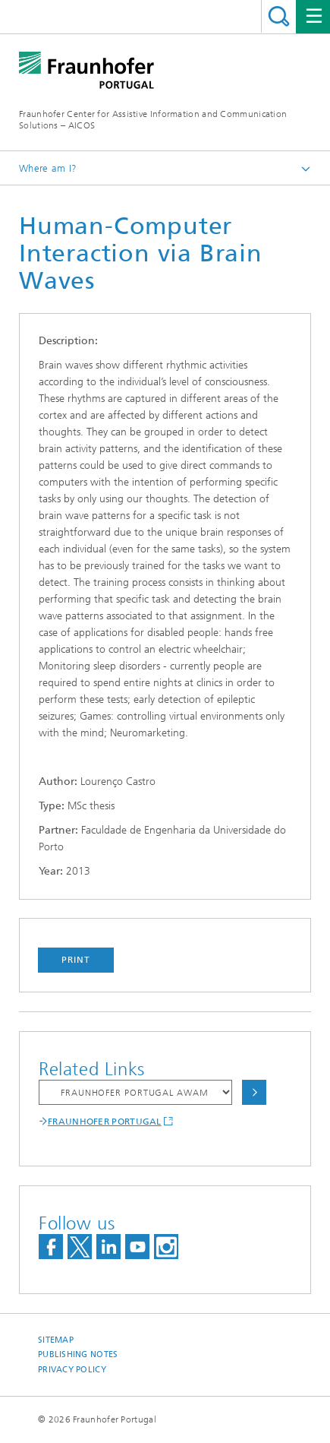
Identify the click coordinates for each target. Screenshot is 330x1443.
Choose (254, 1092)
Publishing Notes (78, 1354)
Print (75, 959)
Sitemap (56, 1340)
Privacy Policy (72, 1370)
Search (279, 16)
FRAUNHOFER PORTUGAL (105, 1121)
